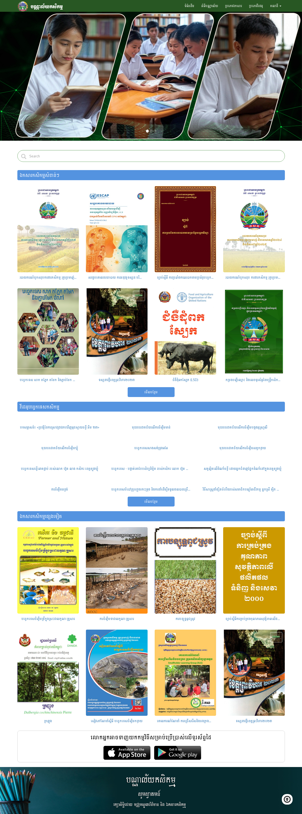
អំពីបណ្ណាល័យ (209, 6)
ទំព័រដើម (189, 6)
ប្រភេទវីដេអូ (256, 6)
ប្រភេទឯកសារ (233, 6)
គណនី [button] (275, 6)
